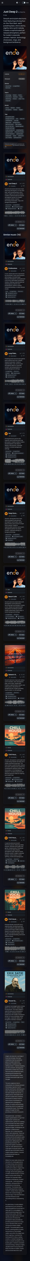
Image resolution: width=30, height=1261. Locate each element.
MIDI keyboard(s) (8, 145)
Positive (15, 109)
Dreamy (18, 107)
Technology (8, 95)
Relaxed (12, 107)
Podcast (15, 98)
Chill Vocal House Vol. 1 (16, 919)
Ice (9, 433)
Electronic (8, 88)
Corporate (8, 100)
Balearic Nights (14, 675)
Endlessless (12, 268)
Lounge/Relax (16, 86)
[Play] (6, 184)
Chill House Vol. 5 (14, 838)
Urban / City (21, 98)
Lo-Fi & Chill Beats (10, 616)
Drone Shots (8, 97)
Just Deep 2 (12, 183)
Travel (20, 97)
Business (15, 97)
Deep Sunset (13, 513)
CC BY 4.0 (21, 74)
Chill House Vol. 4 (14, 754)
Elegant (21, 109)
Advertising (8, 98)
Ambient (8, 373)
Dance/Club (8, 86)
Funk (7, 291)
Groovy (7, 107)
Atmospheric (9, 109)
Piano (22, 1022)
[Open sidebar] (2, 2)
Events (20, 95)
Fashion (15, 95)
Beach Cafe (12, 597)
